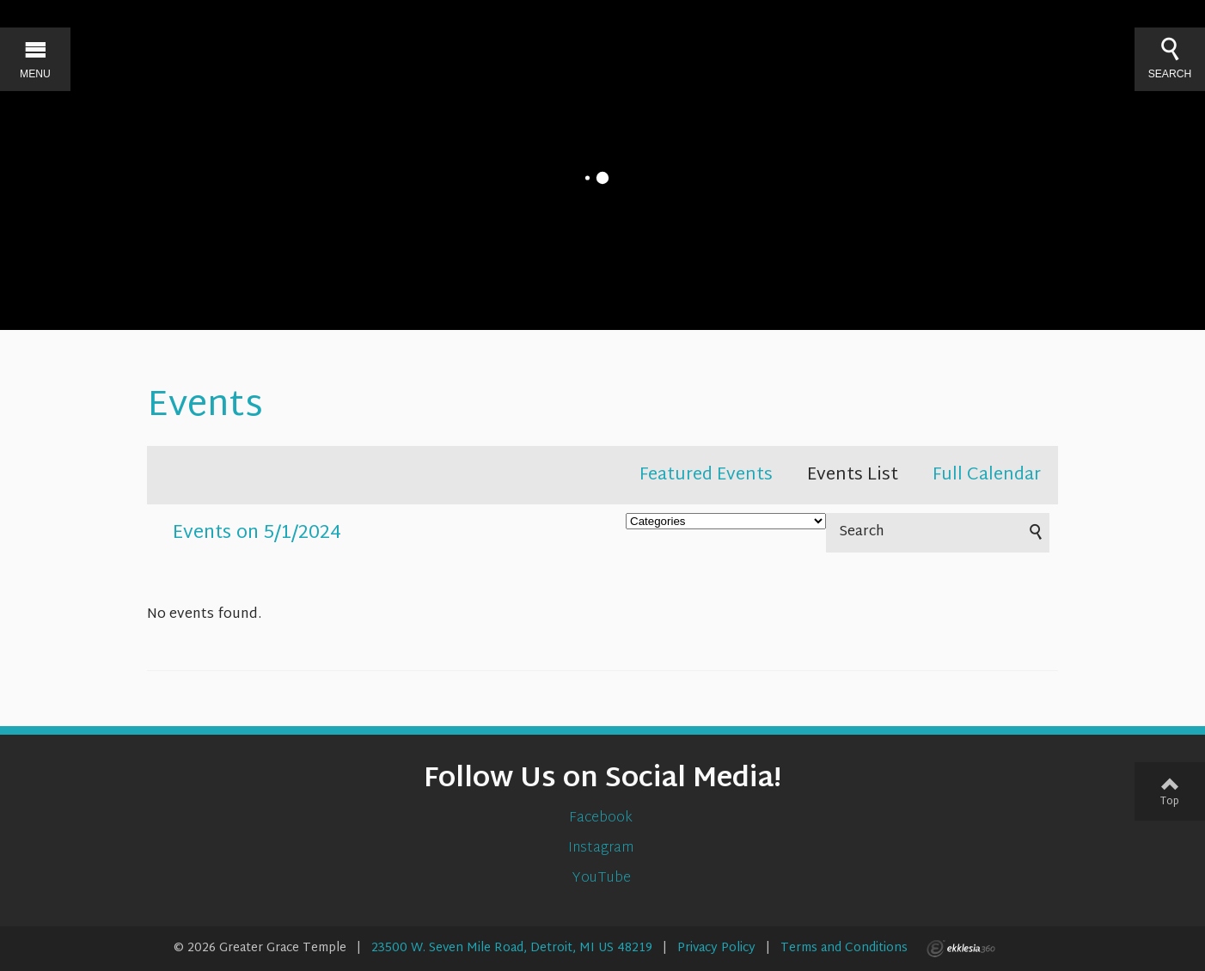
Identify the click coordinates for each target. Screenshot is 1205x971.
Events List (852, 475)
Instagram (602, 848)
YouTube (603, 878)
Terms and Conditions (844, 948)
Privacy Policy (716, 948)
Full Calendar (987, 475)
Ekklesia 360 (961, 948)
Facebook (602, 818)
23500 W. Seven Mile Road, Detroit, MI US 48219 (511, 948)
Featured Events (706, 475)
